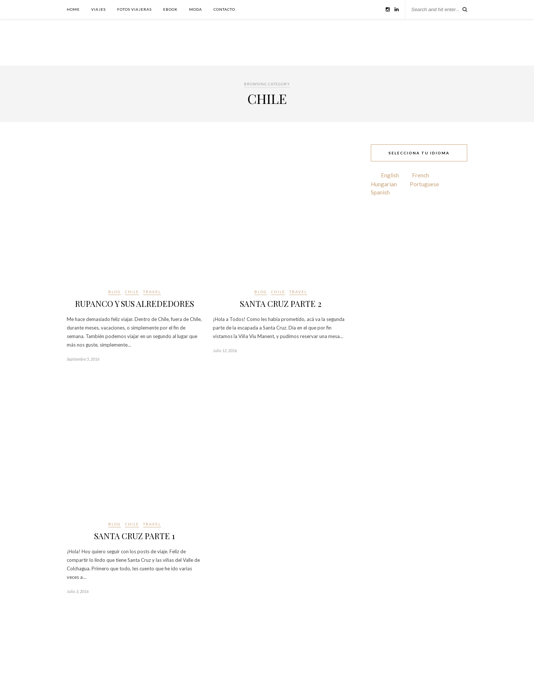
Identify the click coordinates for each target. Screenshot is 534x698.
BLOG (114, 291)
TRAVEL (152, 291)
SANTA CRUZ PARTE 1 (134, 535)
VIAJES (98, 9)
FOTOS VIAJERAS (134, 9)
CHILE (132, 291)
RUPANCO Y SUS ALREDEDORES (134, 303)
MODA (195, 9)
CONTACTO (224, 9)
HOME (73, 9)
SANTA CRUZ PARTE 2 (281, 303)
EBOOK (170, 9)
